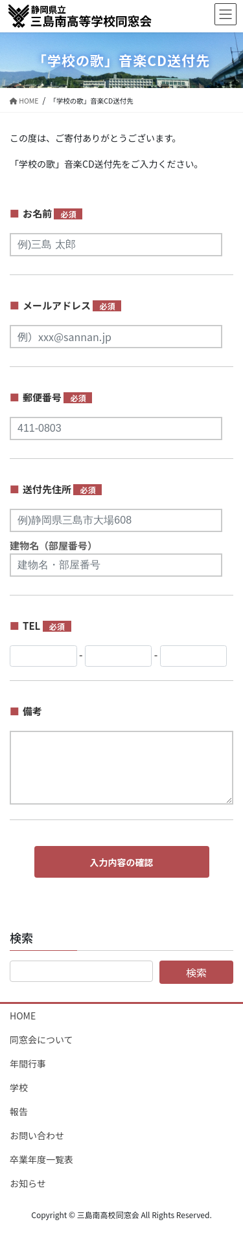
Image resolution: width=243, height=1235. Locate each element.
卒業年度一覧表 (41, 1159)
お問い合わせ (37, 1135)
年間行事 (28, 1063)
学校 (19, 1087)
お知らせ (28, 1183)
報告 (19, 1111)
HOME (23, 1015)
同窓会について (41, 1039)
